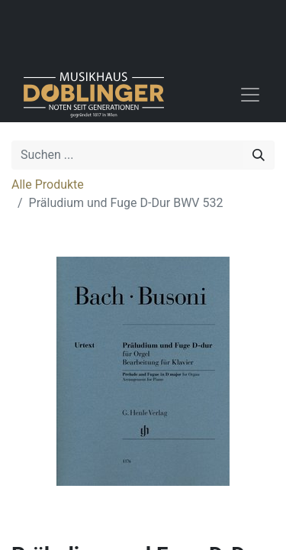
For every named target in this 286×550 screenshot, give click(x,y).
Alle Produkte (47, 184)
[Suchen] (259, 155)
